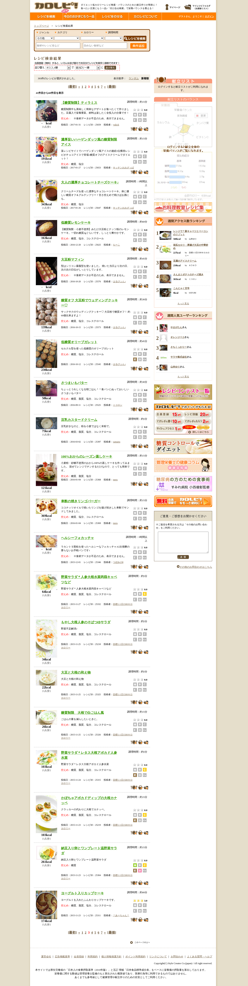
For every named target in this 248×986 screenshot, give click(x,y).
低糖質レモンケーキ (76, 222)
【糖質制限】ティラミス (79, 103)
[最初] (72, 87)
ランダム (134, 78)
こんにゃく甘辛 (181, 288)
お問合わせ (177, 956)
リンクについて (158, 956)
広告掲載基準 (62, 956)
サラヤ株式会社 (178, 357)
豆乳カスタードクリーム (79, 420)
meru (115, 479)
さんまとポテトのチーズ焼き (188, 274)
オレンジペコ (177, 337)
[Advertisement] (183, 49)
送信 (183, 561)
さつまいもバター (74, 383)
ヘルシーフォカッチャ (77, 538)
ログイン (209, 16)
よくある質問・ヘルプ (199, 956)
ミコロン (117, 405)
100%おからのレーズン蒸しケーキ (86, 456)
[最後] (111, 87)
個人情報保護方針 (111, 956)
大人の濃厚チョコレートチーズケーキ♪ (90, 182)
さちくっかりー (178, 347)
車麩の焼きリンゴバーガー (81, 501)
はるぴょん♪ (119, 281)
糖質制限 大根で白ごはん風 (82, 713)
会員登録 (79, 956)
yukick (116, 125)
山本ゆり (175, 367)
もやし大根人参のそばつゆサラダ (85, 622)
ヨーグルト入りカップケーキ (82, 893)
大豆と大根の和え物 (76, 672)
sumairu (116, 442)
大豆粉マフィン (72, 259)
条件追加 (138, 46)
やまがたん (176, 327)
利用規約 (93, 956)
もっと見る (183, 303)
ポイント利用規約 (135, 956)
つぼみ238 (118, 562)
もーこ (116, 245)
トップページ (41, 26)
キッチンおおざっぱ (123, 167)
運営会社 (46, 956)
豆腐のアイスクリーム (184, 261)
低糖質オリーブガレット (79, 342)
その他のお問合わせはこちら (194, 571)
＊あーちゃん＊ (121, 915)
